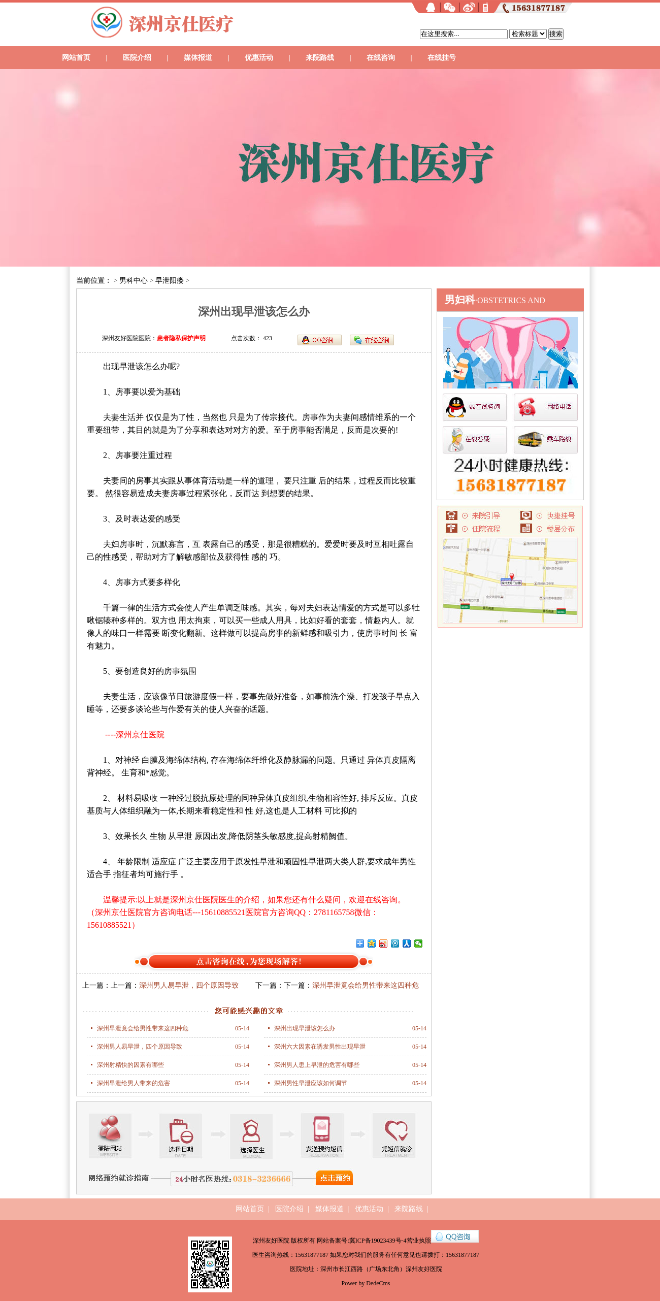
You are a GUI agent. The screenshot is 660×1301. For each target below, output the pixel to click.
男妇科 (460, 299)
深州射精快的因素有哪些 (130, 1064)
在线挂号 (441, 57)
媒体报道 (198, 57)
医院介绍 (137, 57)
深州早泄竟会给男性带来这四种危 (142, 1028)
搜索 (556, 34)
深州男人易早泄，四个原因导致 (189, 985)
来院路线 (320, 57)
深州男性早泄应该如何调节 (310, 1083)
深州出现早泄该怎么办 (304, 1028)
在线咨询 (381, 57)
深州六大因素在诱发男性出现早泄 (320, 1046)
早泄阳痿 (169, 280)
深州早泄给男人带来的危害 (133, 1083)
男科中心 (133, 280)
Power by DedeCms (366, 1283)
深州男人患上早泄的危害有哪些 (316, 1064)
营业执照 (419, 1240)
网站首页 (76, 57)
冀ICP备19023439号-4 (378, 1240)
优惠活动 (259, 57)
